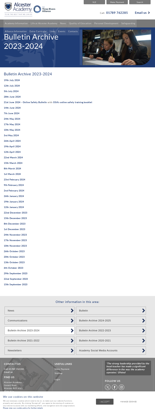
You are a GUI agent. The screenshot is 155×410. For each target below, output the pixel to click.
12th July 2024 (12, 85)
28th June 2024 (12, 96)
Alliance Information (16, 31)
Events (61, 31)
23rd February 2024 (14, 179)
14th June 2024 (12, 107)
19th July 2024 (12, 80)
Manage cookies (129, 402)
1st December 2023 (14, 229)
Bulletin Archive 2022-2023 (95, 330)
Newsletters (15, 350)
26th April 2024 (12, 140)
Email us (141, 12)
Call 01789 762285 (14, 369)
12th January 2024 (14, 207)
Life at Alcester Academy (44, 23)
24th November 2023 (15, 234)
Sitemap (59, 373)
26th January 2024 (14, 196)
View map (9, 391)
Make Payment (117, 2)
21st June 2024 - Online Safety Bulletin (25, 102)
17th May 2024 (12, 124)
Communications (17, 320)
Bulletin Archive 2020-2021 (95, 340)
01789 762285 (117, 12)
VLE (94, 2)
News (63, 23)
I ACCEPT (105, 401)
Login (57, 379)
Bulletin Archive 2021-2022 (23, 340)
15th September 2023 (15, 284)
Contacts (73, 31)
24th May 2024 (12, 118)
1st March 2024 (12, 174)
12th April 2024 (12, 151)
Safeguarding (128, 23)
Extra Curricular (38, 31)
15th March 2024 (13, 162)
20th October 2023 (14, 256)
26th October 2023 (14, 251)
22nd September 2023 (16, 278)
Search (140, 2)
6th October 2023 (13, 267)
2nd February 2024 (14, 190)
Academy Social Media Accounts (98, 350)
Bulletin (83, 310)
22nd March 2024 (13, 157)
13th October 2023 (14, 262)
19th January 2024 (14, 201)
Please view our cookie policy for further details (23, 408)
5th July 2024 (11, 91)
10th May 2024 (12, 129)
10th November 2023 (15, 245)
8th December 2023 (15, 223)
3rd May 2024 (11, 135)
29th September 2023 (15, 273)
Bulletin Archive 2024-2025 (95, 320)
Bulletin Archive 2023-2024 (23, 330)
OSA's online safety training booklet (72, 102)
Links (52, 31)
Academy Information (16, 23)
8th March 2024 (12, 168)
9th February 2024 (14, 185)
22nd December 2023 (15, 212)
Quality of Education (80, 23)
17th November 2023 (15, 240)
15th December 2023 (15, 218)
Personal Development (106, 23)
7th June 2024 (11, 113)
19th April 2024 (12, 146)
